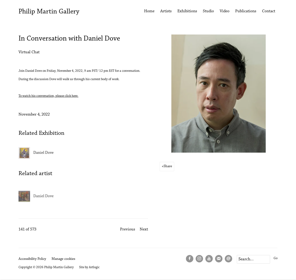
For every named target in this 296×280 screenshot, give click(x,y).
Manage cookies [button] (63, 259)
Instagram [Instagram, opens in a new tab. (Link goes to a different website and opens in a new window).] (199, 258)
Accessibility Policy (32, 259)
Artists (166, 11)
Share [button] (167, 166)
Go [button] (276, 258)
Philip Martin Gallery (48, 11)
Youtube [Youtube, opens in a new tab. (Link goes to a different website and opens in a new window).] (209, 258)
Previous (127, 229)
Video (224, 11)
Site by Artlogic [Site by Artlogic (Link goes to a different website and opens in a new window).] (89, 267)
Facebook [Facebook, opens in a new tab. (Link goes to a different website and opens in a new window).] (189, 258)
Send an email (228, 258)
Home (149, 11)
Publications (245, 11)
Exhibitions (187, 11)
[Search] (253, 259)
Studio (208, 11)
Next (144, 229)
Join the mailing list (218, 258)
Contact (268, 11)
